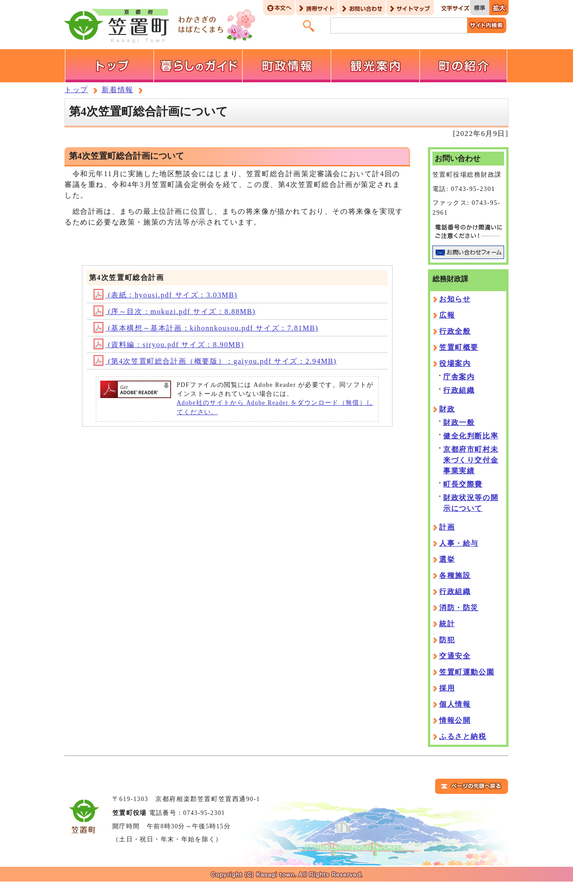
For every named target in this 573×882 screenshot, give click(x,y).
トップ (76, 89)
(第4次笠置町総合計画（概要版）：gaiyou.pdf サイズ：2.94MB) (215, 361)
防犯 (447, 640)
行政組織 (459, 390)
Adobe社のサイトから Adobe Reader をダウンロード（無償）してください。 (275, 407)
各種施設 (454, 575)
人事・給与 (459, 543)
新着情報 (117, 89)
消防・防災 (459, 607)
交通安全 (454, 656)
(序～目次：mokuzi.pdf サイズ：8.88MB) (175, 311)
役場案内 (454, 363)
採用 (447, 688)
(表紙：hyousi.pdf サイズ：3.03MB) (166, 295)
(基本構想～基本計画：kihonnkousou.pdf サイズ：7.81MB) (206, 328)
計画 (447, 527)
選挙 (447, 559)
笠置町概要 (459, 347)
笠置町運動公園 (466, 672)
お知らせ (454, 299)
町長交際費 (463, 484)
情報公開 (454, 720)
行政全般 (454, 331)
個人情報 (454, 704)
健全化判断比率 (470, 436)
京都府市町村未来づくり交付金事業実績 (470, 460)
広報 (447, 315)
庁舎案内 (459, 377)
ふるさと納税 (463, 736)
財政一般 (459, 422)
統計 (447, 624)
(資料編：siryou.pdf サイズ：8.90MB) (169, 344)
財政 (447, 409)
